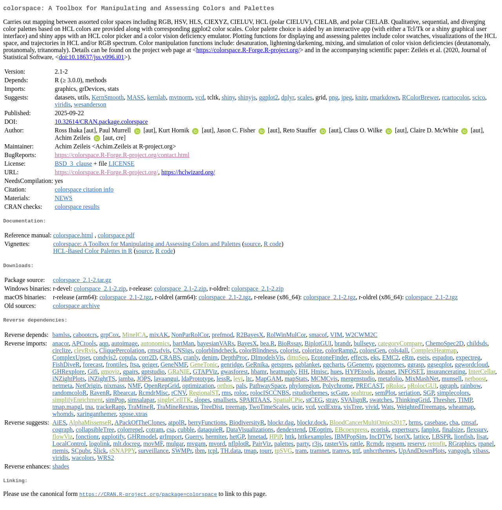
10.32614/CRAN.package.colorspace (101, 123)
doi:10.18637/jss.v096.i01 (91, 58)
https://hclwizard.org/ (188, 173)
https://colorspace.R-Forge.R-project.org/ (248, 51)
